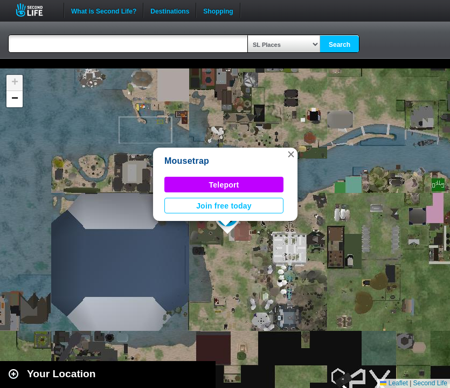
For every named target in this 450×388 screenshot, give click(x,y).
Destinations (169, 10)
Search (339, 44)
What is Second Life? (103, 10)
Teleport (224, 185)
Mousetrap (186, 160)
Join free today (224, 206)
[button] (291, 154)
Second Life (35, 10)
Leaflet (393, 383)
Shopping (218, 10)
